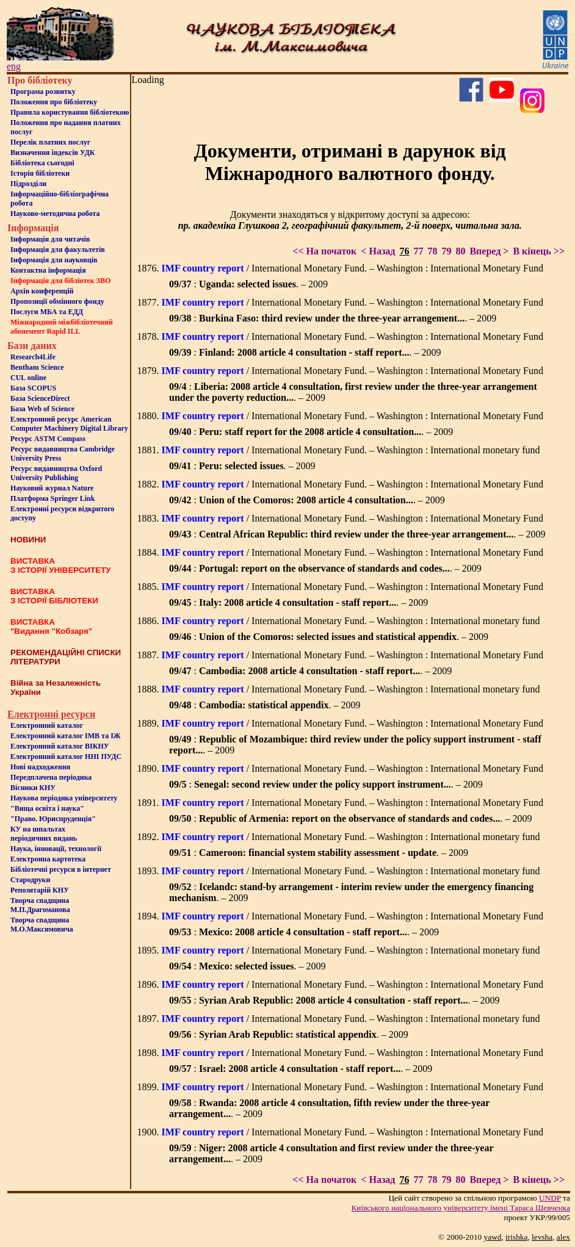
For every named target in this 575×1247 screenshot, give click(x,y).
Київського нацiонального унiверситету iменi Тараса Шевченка (460, 1207)
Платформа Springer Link (52, 498)
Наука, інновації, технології (55, 848)
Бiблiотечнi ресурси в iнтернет (60, 869)
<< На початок (324, 251)
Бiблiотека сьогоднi (42, 163)
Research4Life (33, 357)
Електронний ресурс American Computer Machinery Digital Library (69, 424)
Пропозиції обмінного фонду (57, 301)
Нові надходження (40, 767)
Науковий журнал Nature (51, 488)
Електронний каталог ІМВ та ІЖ (65, 735)
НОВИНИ (28, 539)
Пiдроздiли (28, 183)
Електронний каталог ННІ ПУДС (65, 756)
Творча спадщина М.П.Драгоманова (40, 905)
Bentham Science (37, 367)
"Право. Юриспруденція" (53, 818)
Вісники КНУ (33, 787)
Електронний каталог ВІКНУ (59, 746)
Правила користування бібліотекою (69, 112)
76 (404, 251)
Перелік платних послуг (50, 142)
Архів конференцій (42, 291)
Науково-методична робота (55, 213)
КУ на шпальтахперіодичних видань (43, 834)
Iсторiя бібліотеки (40, 173)
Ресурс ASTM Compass (47, 438)
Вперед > (488, 251)
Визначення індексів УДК (52, 152)
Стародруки (30, 879)
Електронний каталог (46, 725)
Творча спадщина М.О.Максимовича (41, 924)
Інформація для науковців (53, 260)
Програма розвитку (43, 91)
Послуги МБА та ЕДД (46, 311)
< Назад (378, 251)
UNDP (550, 1197)
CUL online (28, 377)
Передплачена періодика (51, 777)
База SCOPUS (33, 388)
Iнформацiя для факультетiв (57, 249)
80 (460, 251)
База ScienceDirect (40, 398)
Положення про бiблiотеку (53, 102)
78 (432, 251)
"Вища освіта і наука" (47, 808)
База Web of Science (42, 408)
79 (446, 251)
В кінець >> (539, 251)
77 (418, 251)
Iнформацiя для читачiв (50, 239)
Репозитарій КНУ (39, 890)
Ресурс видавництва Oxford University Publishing (56, 473)
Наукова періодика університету (63, 798)
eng (14, 66)
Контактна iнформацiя (48, 270)
